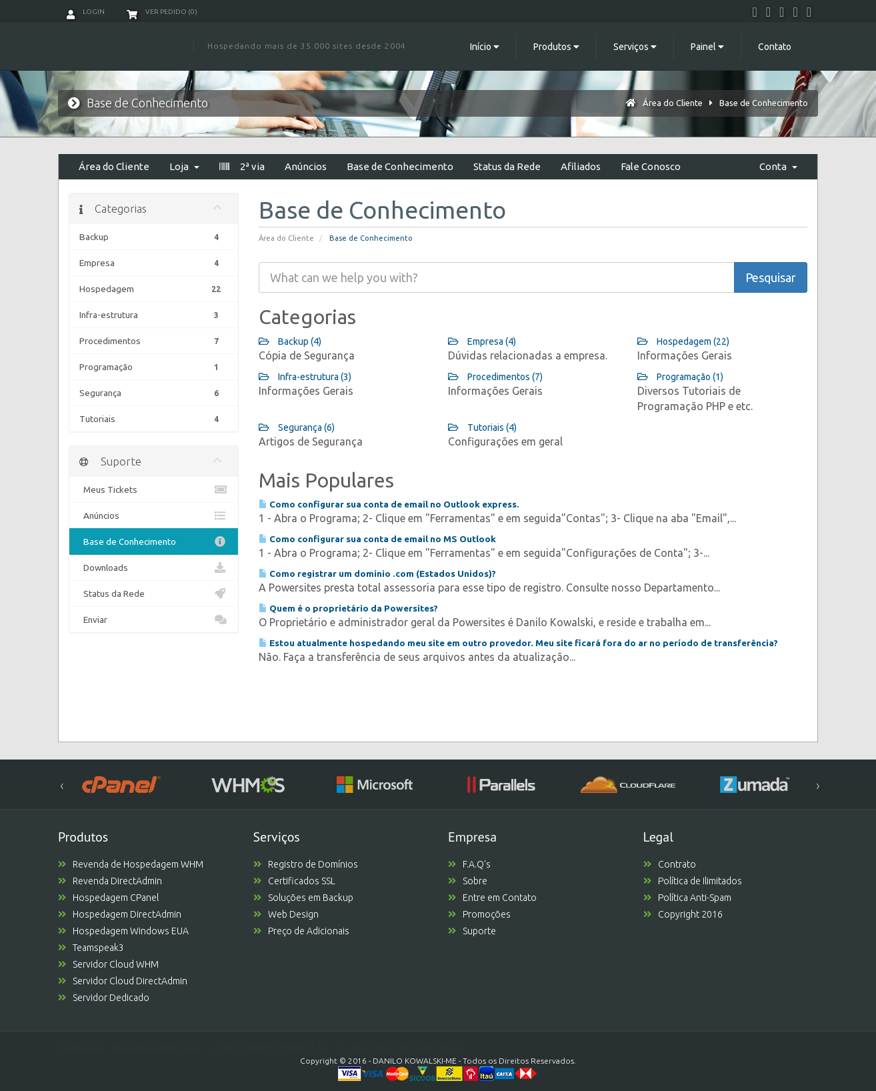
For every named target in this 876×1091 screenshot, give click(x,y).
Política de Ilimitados (692, 881)
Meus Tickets (153, 489)
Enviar (153, 620)
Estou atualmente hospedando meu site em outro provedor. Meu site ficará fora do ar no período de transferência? (518, 643)
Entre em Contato (492, 897)
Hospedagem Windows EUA (123, 931)
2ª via (242, 166)
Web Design (286, 914)
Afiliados (581, 166)
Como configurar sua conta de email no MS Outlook (377, 538)
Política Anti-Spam (687, 897)
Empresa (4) (482, 341)
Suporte (472, 931)
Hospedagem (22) (683, 341)
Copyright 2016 (683, 914)
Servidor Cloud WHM (108, 964)
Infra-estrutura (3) (305, 376)
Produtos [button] (556, 46)
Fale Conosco (651, 166)
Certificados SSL (294, 881)
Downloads (153, 568)
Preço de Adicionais (301, 931)
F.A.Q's (469, 864)
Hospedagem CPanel (108, 897)
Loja (184, 166)
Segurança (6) (297, 427)
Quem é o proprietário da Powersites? (348, 608)
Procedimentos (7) (495, 376)
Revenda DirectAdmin (110, 881)
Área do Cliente (673, 102)
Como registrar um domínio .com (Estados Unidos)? (377, 573)
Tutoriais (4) (482, 427)
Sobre (467, 881)
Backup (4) (290, 341)
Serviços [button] (635, 46)
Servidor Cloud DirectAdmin (122, 981)
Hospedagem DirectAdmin (119, 914)
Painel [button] (707, 46)
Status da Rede (507, 166)
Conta (778, 166)
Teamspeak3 (91, 947)
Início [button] (484, 46)
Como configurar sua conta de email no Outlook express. (389, 504)
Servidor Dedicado (103, 997)
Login (86, 11)
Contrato (669, 864)
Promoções (479, 914)
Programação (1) (680, 376)
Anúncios (306, 166)
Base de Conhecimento (763, 102)
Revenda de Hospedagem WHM (130, 864)
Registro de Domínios (305, 864)
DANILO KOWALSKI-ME (415, 1060)
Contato (774, 46)
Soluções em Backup (303, 897)
